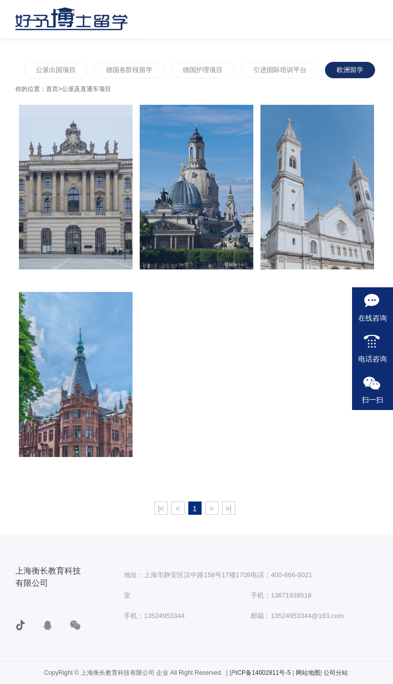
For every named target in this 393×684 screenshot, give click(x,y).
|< (161, 509)
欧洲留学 (350, 70)
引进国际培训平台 (280, 70)
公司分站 (335, 672)
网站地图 (308, 672)
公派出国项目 (56, 70)
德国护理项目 (203, 70)
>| (229, 509)
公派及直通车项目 (86, 89)
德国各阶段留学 (129, 70)
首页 (52, 89)
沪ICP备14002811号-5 (260, 672)
